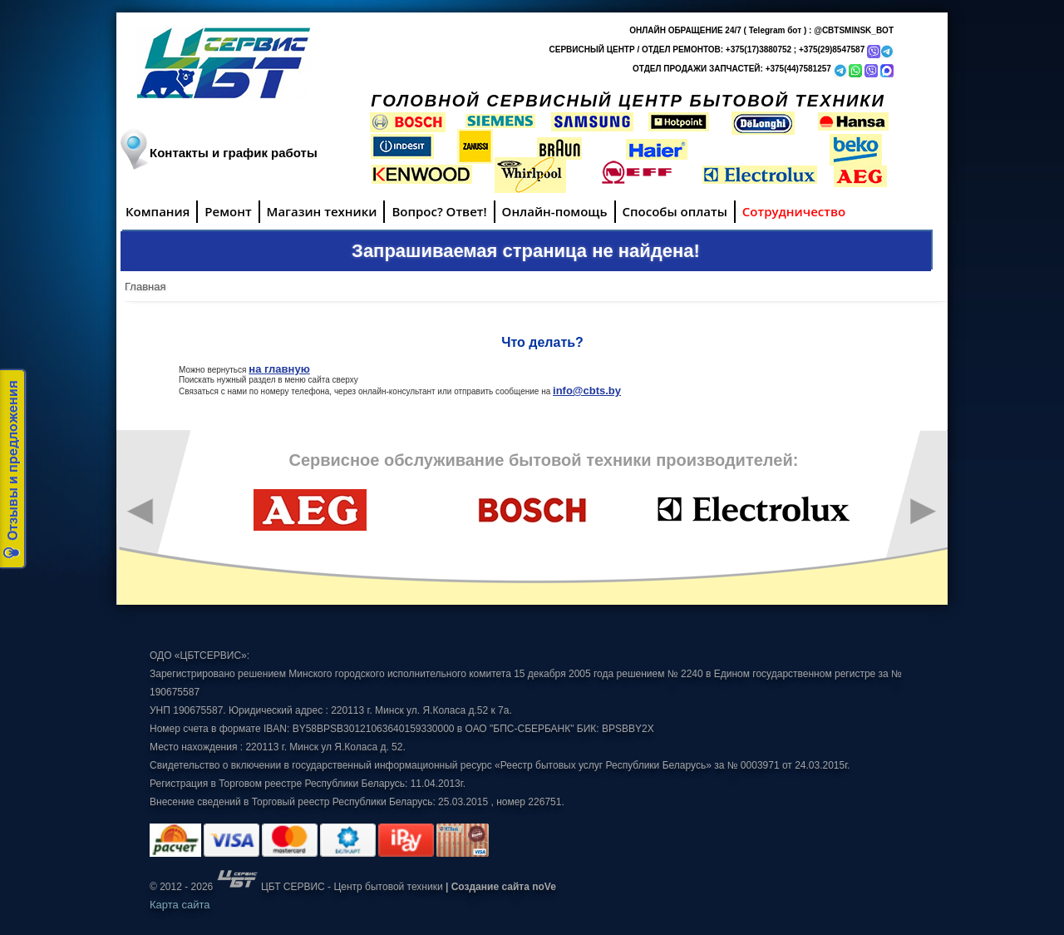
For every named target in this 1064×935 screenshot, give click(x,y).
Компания (158, 211)
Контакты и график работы (234, 153)
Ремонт (227, 211)
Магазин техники (322, 211)
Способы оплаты (675, 211)
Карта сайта (179, 904)
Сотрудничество (793, 211)
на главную (279, 369)
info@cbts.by (587, 390)
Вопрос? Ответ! (439, 211)
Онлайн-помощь (555, 211)
